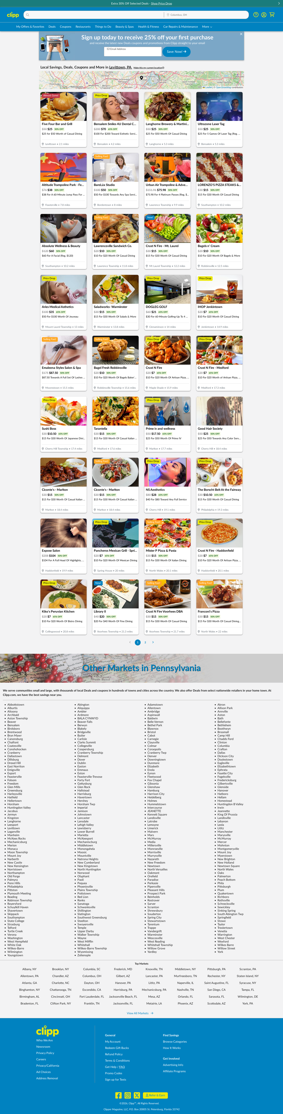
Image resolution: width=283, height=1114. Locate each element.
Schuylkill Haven (16, 907)
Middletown (83, 845)
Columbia (222, 745)
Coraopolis (152, 749)
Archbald (11, 715)
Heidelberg (152, 797)
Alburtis (11, 708)
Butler (79, 735)
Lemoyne (151, 824)
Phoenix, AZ (185, 1003)
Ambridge (152, 711)
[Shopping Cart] (272, 14)
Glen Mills (12, 787)
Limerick (151, 828)
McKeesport (83, 838)
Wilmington (13, 951)
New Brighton (224, 859)
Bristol (150, 732)
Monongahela (84, 848)
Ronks (79, 900)
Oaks (219, 873)
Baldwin (151, 718)
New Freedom (154, 862)
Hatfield (11, 797)
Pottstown (82, 893)
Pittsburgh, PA (216, 969)
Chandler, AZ (60, 976)
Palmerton (222, 876)
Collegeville (83, 745)
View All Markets (140, 1013)
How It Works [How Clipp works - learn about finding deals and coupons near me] (172, 1048)
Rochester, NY (216, 976)
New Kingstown (86, 866)
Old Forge (12, 876)
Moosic (80, 852)
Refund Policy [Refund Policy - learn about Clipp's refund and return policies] (114, 1054)
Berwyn (80, 725)
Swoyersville (83, 924)
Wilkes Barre (224, 945)
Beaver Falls (83, 721)
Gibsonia (151, 783)
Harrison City (154, 794)
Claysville (151, 742)
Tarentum (151, 924)
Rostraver (152, 900)
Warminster (153, 934)
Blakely (80, 728)
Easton (80, 766)
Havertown (83, 797)
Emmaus (81, 770)
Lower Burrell (84, 831)
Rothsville (222, 900)
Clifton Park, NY (60, 1003)
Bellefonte (222, 721)
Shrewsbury (153, 910)
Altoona (11, 711)
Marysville (222, 835)
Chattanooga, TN (60, 989)
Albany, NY (29, 969)
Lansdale (81, 821)
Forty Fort (82, 780)
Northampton (14, 873)
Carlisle (80, 739)
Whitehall (82, 945)
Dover (79, 759)
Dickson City (224, 756)
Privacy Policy (45, 1053)
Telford (10, 927)
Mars (149, 835)
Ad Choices (43, 1072)
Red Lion (81, 897)
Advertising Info (173, 1065)
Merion (10, 845)
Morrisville (152, 852)
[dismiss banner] (241, 34)
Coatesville (12, 745)
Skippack (11, 914)
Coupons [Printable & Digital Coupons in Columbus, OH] (65, 26)
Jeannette (222, 811)
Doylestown (223, 759)
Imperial (81, 807)
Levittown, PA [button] (120, 67)
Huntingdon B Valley (228, 804)
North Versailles (155, 869)
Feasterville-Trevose (88, 776)
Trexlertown (223, 927)
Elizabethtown (225, 766)
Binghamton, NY (29, 989)
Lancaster (82, 818)
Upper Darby (84, 931)
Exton (79, 773)
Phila (219, 883)
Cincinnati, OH (60, 996)
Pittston (11, 890)
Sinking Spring (225, 910)
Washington (13, 938)
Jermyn (10, 814)
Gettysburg (83, 783)
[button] (278, 3)
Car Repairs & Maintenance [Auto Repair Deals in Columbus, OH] (180, 26)
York (218, 951)
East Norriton (14, 766)
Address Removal (47, 1078)
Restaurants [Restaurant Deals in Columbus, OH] (83, 26)
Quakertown (224, 893)
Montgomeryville (226, 848)
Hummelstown (155, 804)
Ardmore (81, 715)
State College (14, 921)
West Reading (154, 941)
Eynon (149, 773)
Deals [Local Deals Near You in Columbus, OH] (52, 26)
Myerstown (223, 855)
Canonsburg (13, 739)
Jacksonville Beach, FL (123, 996)
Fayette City (223, 773)
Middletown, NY (185, 969)
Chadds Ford (224, 739)
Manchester (223, 831)
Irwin (219, 807)
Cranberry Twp (155, 752)
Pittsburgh (222, 886)
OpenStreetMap (223, 87)
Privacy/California (47, 1065)
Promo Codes (113, 1073)
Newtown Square (227, 866)
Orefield (151, 876)
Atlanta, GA (29, 983)
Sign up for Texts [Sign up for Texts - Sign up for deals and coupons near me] (115, 1079)
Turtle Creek (13, 931)
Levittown (12, 828)
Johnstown (83, 814)
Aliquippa (82, 708)
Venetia (220, 931)
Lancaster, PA (154, 976)
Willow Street (224, 948)
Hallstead (81, 790)
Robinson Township (18, 900)
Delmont (81, 756)
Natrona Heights (86, 859)
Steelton (81, 921)
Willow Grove (154, 948)
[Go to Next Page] (153, 642)
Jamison (81, 811)
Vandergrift (153, 931)
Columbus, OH (91, 976)
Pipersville (152, 886)
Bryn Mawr (13, 735)
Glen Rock (82, 787)
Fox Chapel (153, 780)
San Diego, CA (216, 989)
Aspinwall (152, 715)
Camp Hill (222, 735)
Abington (81, 704)
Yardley (150, 951)
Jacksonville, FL (123, 1003)
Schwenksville (84, 907)
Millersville (152, 845)
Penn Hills (12, 883)
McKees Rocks (15, 838)
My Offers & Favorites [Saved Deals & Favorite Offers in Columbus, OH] (30, 26)
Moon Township (16, 852)
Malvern (151, 831)
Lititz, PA (154, 983)
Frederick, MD (123, 969)
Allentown (152, 708)
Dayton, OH (91, 983)
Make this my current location (149, 68)
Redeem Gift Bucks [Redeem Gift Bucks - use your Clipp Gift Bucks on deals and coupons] (117, 1048)
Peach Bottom (224, 879)
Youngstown (13, 955)
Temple (80, 927)
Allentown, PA (29, 976)
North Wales (224, 869)
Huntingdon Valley (17, 807)
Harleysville (13, 794)
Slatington (82, 914)
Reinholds (152, 897)
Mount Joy (222, 852)
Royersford (12, 903)
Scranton (151, 907)
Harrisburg (82, 794)
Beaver (10, 721)
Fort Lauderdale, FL (92, 996)
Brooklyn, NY (60, 969)
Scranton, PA (248, 969)
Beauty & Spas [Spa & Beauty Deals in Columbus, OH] (125, 26)
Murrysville (153, 855)
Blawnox (151, 728)
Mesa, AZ (154, 996)
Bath (218, 718)
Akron (219, 704)
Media (149, 842)
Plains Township (86, 890)
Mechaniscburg (85, 842)
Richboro (221, 897)
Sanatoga (81, 903)
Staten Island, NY (248, 976)
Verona (10, 934)
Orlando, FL (185, 996)
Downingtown (155, 759)
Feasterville (13, 776)
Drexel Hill (12, 763)
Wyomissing (83, 951)
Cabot (149, 735)
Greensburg (13, 790)
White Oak (12, 945)
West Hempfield (16, 941)
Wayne (80, 938)
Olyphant (81, 876)
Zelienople (82, 955)
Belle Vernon (153, 721)
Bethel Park (153, 725)
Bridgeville (82, 732)
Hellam (220, 797)
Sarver (150, 903)
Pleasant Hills (154, 890)
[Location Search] (206, 15)
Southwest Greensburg (90, 917)
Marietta (81, 835)
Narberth (11, 859)
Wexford (221, 941)
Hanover (221, 790)
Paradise (151, 879)
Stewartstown (155, 921)
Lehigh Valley (84, 824)
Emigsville (12, 770)
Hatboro (221, 794)
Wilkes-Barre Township (90, 948)
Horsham (11, 804)
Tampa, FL (247, 989)
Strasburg (12, 924)
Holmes (150, 800)
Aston (219, 715)
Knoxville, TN (154, 969)
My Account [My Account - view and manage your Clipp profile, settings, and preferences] (113, 1041)
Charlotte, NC (60, 983)
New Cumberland (87, 862)
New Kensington (16, 866)
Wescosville (153, 938)
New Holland (224, 862)
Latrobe (150, 821)
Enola (149, 770)
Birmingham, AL (29, 996)
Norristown (13, 869)
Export (10, 773)
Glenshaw (152, 787)
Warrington (223, 934)
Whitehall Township (158, 945)
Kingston (11, 818)
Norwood (82, 873)
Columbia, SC (91, 969)
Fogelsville (222, 776)
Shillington (82, 910)
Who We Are (44, 1040)
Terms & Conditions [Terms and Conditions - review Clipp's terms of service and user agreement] (117, 1060)
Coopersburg (84, 749)
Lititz (219, 828)
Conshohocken (15, 749)
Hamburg (151, 790)
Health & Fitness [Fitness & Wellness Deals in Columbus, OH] (148, 26)
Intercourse (153, 807)
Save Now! (176, 51)
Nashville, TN (185, 989)
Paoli (79, 879)
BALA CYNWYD (86, 718)
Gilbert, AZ (123, 976)
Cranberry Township (88, 752)
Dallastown (13, 756)
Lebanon (221, 821)
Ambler (80, 711)
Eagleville (221, 763)
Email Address (116, 49)
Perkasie (151, 883)
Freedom (11, 783)
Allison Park (223, 708)
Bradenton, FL (29, 1003)
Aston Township (16, 718)
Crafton (220, 749)
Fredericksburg (225, 780)
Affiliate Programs (174, 1071)
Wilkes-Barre (14, 948)
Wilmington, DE (248, 996)
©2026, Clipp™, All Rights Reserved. (139, 1103)
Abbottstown (14, 704)
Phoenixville (83, 886)
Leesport (11, 824)
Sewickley (222, 907)
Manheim (11, 835)
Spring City (153, 917)
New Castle (13, 862)
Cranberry (12, 752)
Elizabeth (151, 766)
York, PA (247, 1003)
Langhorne (12, 821)
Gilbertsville (223, 783)
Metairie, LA (154, 1003)
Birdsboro (12, 728)
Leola (219, 824)
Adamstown (153, 704)
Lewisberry (82, 828)
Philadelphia (13, 886)
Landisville (152, 818)
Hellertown (13, 800)
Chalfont (11, 742)
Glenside (221, 787)
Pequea (80, 883)
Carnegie (151, 739)
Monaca (11, 848)
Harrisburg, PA (123, 989)
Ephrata (220, 770)
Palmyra (11, 879)
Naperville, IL (185, 983)
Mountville (82, 855)
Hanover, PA (123, 983)
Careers (41, 1059)
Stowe (220, 921)
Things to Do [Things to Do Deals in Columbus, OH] (103, 26)
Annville (221, 711)
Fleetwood (152, 776)
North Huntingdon (87, 869)
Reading (10, 897)
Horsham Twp (84, 804)
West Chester (224, 938)
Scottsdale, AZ (216, 1003)
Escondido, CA (91, 989)
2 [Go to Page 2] (145, 642)
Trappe (150, 927)
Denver (150, 756)
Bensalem (11, 725)
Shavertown (13, 910)
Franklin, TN (91, 1003)
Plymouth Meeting (17, 893)
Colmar (150, 745)
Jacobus (11, 811)
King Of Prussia (225, 814)
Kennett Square (155, 814)
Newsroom (43, 1046)
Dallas (219, 752)
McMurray (152, 838)
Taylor (219, 924)
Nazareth (151, 859)
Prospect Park (154, 893)
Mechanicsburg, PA (154, 989)
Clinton (220, 742)
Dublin (80, 763)
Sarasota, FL (216, 996)
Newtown (152, 866)
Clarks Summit (85, 742)
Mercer (220, 842)
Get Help (110, 1067)
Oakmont (151, 873)
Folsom (10, 780)
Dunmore (151, 763)
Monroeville (153, 848)
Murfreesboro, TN (185, 976)
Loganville (12, 831)
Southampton (14, 917)
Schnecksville (224, 903)
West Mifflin (83, 941)
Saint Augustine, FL (216, 983)
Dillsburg (11, 759)
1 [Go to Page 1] (137, 642)
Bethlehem (222, 725)
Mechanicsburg (15, 842)
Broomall (221, 732)
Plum (219, 890)
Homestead (223, 800)
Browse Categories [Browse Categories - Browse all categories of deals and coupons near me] (175, 1041)
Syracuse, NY (247, 983)
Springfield (222, 917)
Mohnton (221, 845)
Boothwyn (222, 728)
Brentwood (13, 732)
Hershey (81, 800)
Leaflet (207, 87)
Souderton (152, 914)
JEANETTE (152, 811)
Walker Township (86, 934)
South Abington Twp (228, 914)
